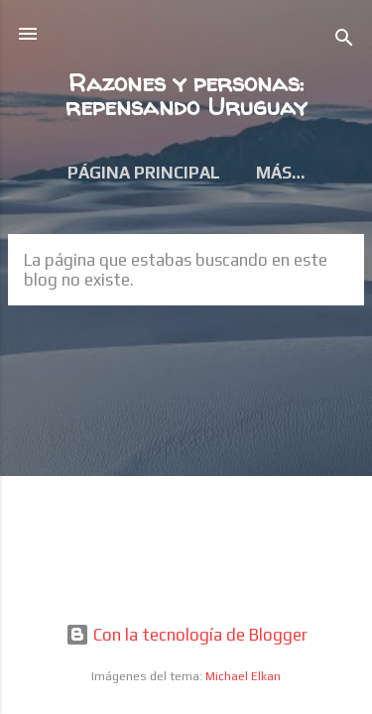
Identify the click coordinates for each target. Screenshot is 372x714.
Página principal (143, 172)
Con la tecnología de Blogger (186, 635)
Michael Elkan (243, 676)
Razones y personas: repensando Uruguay (186, 94)
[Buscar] (344, 40)
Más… (280, 172)
